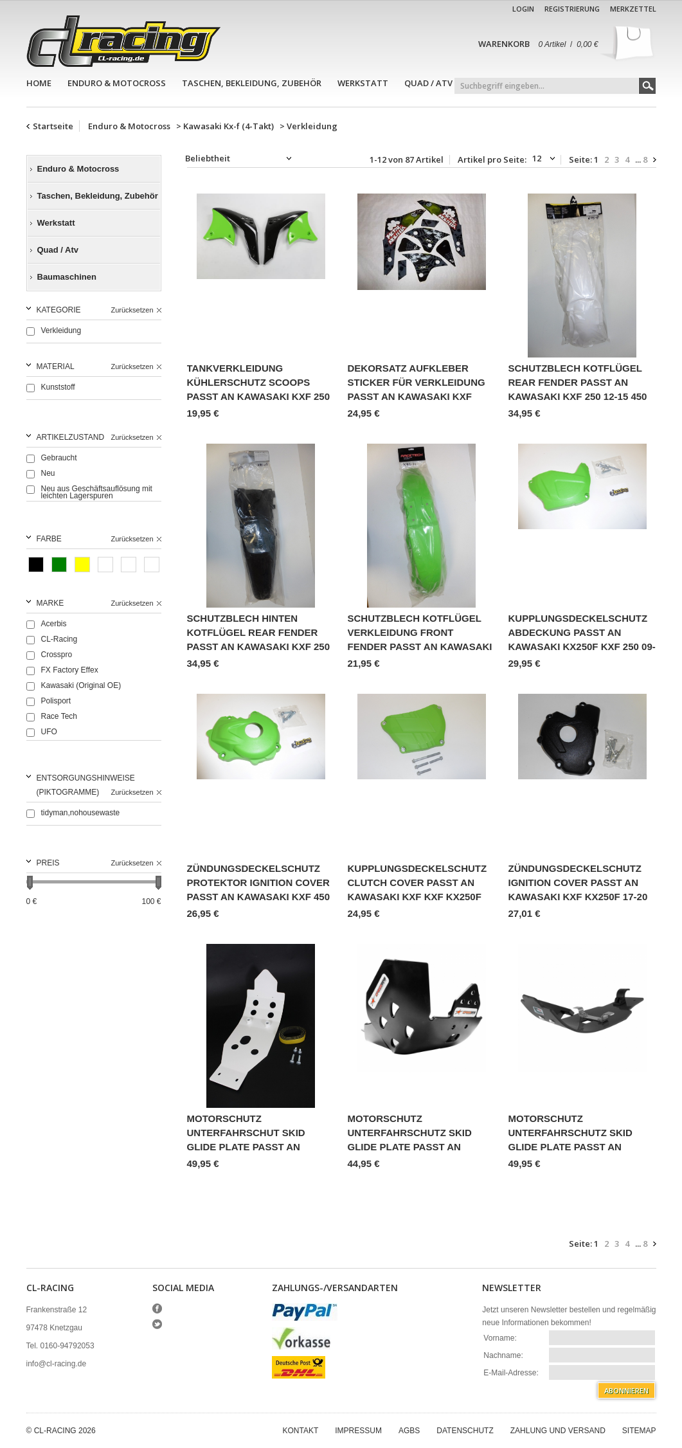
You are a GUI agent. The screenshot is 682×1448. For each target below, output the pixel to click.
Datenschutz (464, 1430)
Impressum (358, 1430)
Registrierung (572, 9)
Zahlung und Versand (558, 1430)
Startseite (53, 126)
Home (38, 83)
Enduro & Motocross (116, 83)
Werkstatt (362, 83)
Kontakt (301, 1430)
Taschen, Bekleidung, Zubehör (251, 83)
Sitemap (639, 1430)
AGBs (409, 1430)
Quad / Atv (428, 83)
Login (523, 9)
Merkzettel (633, 9)
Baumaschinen (66, 277)
